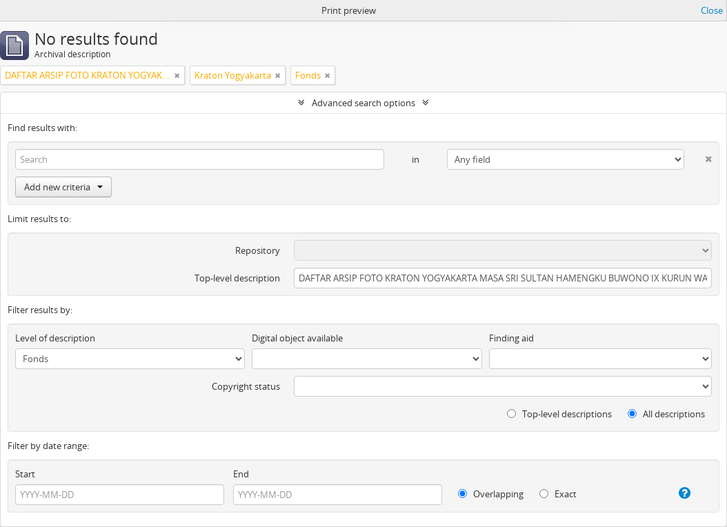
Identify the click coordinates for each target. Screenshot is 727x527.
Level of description (55, 338)
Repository (257, 250)
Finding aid (511, 338)
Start (25, 474)
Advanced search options (363, 103)
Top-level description (237, 278)
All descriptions (666, 414)
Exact (558, 494)
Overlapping (491, 494)
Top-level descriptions (559, 414)
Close (712, 10)
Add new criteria (63, 187)
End (241, 474)
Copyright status (246, 386)
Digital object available (297, 338)
